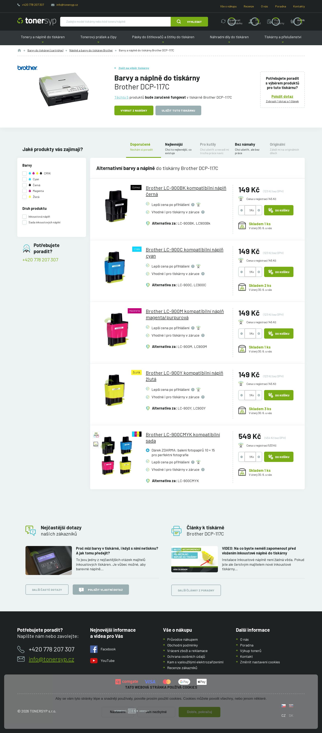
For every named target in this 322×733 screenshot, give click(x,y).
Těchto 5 (121, 97)
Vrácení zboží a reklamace (187, 650)
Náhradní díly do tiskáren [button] (229, 40)
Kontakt (246, 656)
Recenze (249, 6)
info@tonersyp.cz (67, 4)
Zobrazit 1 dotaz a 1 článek (282, 101)
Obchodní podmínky (182, 645)
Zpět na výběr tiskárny (133, 68)
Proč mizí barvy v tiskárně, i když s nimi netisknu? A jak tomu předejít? (117, 550)
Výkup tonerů (250, 650)
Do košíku (278, 210)
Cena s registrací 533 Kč (261, 445)
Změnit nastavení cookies (260, 662)
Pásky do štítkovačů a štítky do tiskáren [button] (163, 40)
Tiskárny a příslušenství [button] (283, 40)
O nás (264, 6)
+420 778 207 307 (33, 4)
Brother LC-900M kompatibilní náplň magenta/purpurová (185, 314)
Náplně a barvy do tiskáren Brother (91, 50)
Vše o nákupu (228, 6)
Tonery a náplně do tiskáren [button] (42, 40)
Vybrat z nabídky (134, 110)
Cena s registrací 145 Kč (261, 199)
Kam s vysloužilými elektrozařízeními (195, 662)
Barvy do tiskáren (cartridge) (45, 50)
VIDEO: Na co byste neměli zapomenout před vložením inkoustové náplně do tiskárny (259, 550)
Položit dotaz (282, 96)
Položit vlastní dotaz (101, 590)
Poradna (280, 6)
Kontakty (299, 6)
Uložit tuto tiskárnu (178, 110)
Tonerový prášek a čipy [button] (98, 40)
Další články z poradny (196, 590)
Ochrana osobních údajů (186, 656)
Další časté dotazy (47, 589)
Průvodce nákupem (182, 639)
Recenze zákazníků (182, 667)
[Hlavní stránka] (36, 21)
